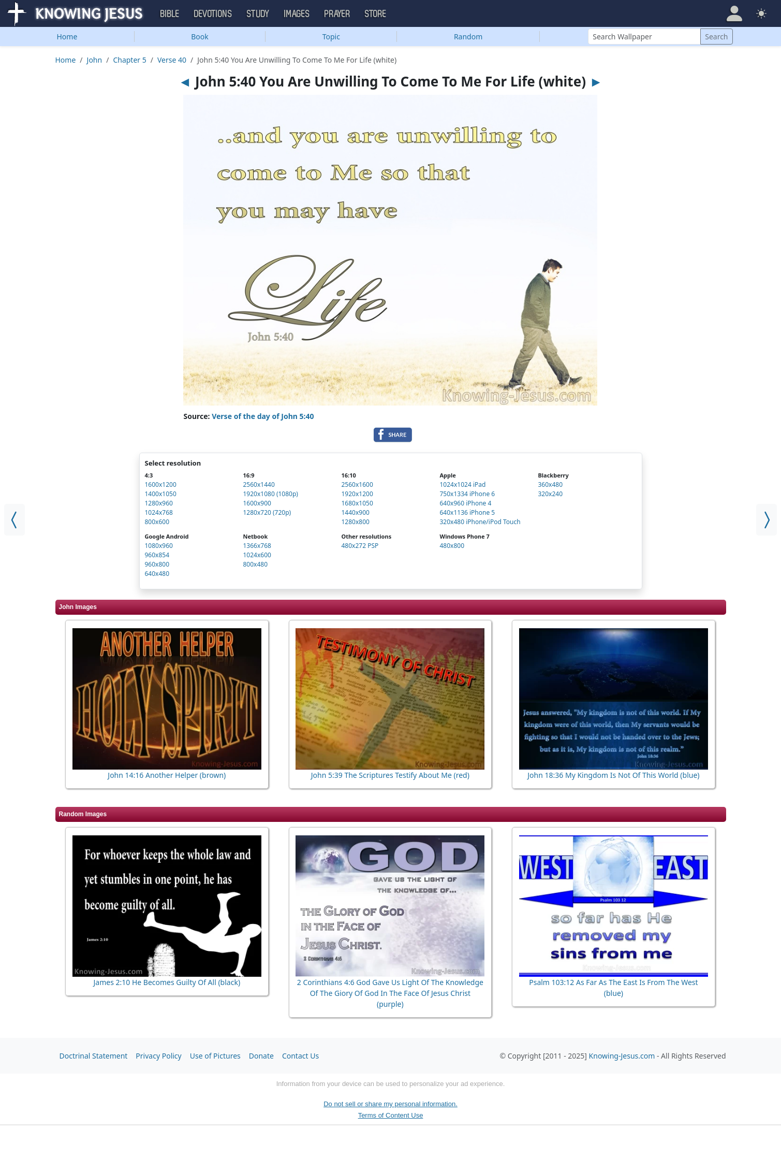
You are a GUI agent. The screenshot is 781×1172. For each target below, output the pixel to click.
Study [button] (258, 14)
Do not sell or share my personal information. (390, 1104)
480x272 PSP (360, 545)
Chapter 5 (129, 60)
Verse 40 (171, 60)
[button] (734, 13)
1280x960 (159, 503)
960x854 (157, 555)
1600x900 (257, 503)
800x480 (255, 564)
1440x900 (356, 512)
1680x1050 (357, 503)
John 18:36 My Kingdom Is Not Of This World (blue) (613, 775)
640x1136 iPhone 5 (467, 512)
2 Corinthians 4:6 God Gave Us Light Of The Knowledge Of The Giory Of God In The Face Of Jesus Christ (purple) (390, 993)
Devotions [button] (213, 14)
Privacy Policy (158, 1056)
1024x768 (159, 512)
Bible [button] (170, 14)
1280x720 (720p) (267, 512)
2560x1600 (357, 484)
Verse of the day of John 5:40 (263, 416)
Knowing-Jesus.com (622, 1056)
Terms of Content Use (390, 1115)
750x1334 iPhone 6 (467, 493)
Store (376, 14)
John (94, 60)
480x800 (452, 545)
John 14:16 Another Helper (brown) (167, 775)
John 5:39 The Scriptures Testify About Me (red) (390, 775)
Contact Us (300, 1056)
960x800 (157, 564)
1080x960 (159, 545)
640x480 (157, 573)
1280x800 (356, 521)
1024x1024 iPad (463, 484)
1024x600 (257, 555)
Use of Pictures (215, 1056)
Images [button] (297, 14)
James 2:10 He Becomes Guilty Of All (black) (166, 982)
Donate (261, 1056)
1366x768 (257, 545)
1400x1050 (160, 493)
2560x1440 (259, 484)
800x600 (157, 521)
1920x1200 (357, 493)
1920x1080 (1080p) (270, 493)
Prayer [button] (337, 14)
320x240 (550, 493)
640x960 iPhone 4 (466, 503)
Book (200, 36)
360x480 (550, 484)
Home (66, 36)
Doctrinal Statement (94, 1056)
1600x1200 (160, 484)
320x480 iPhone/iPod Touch (480, 521)
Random (468, 36)
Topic (331, 36)
